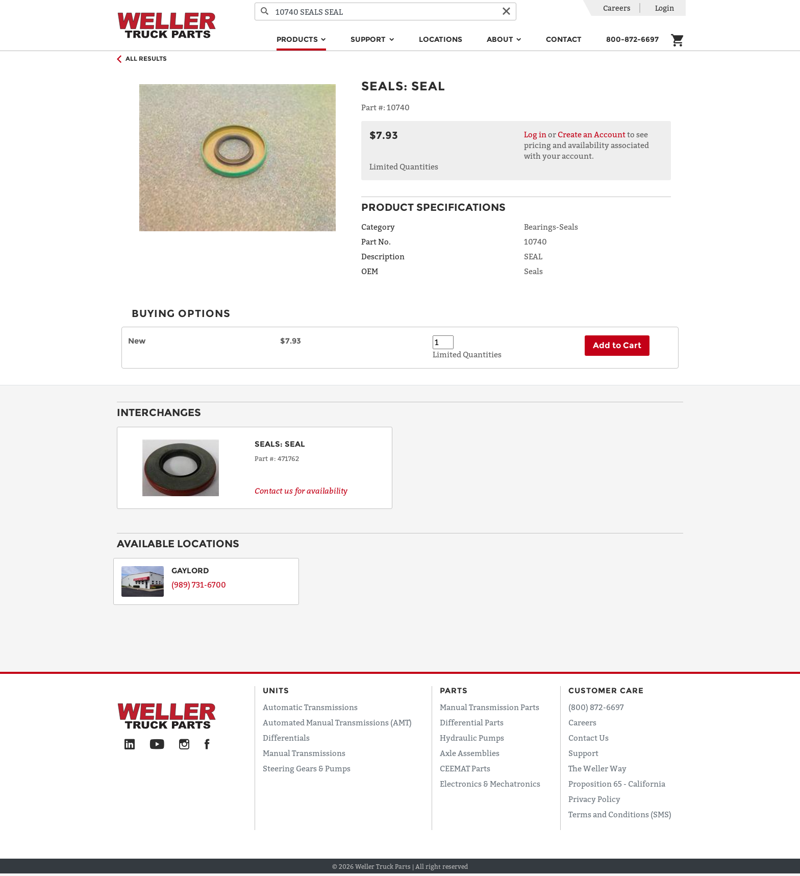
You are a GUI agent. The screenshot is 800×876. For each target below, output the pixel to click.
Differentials (286, 737)
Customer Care (606, 690)
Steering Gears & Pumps (307, 768)
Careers (617, 8)
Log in (535, 134)
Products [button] (298, 39)
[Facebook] (207, 745)
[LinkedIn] (129, 745)
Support (583, 753)
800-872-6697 (632, 39)
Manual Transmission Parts (489, 707)
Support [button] (369, 39)
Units (276, 690)
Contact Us (588, 737)
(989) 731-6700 (198, 584)
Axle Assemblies (469, 753)
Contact (564, 39)
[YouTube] (156, 745)
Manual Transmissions (304, 753)
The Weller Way (597, 768)
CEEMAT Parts (465, 768)
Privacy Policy (594, 799)
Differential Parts (472, 722)
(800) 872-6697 (596, 707)
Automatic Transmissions (310, 707)
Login (664, 8)
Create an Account (592, 134)
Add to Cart (617, 345)
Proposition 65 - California (616, 783)
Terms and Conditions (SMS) (619, 814)
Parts (454, 690)
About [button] (501, 39)
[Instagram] (184, 745)
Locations (440, 39)
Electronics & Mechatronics (490, 783)
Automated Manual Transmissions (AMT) (337, 722)
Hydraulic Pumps (472, 737)
